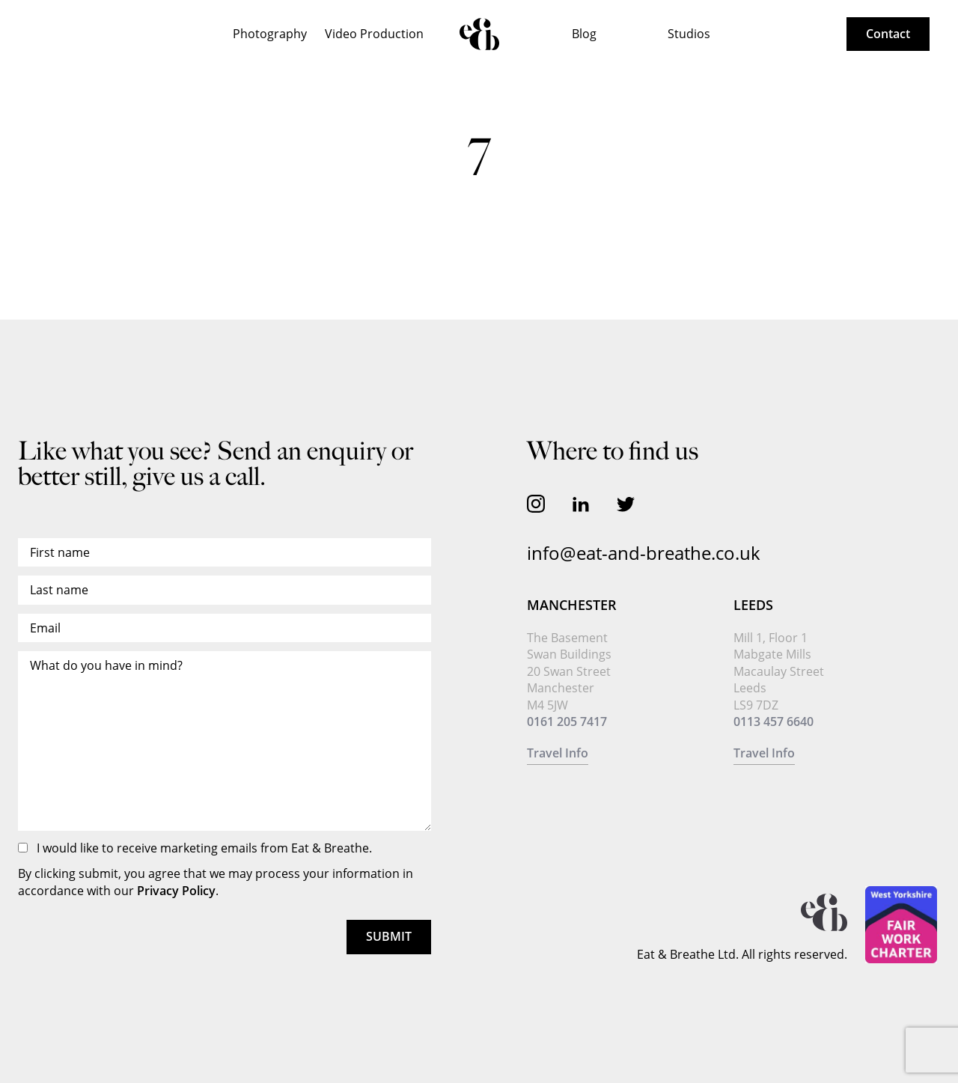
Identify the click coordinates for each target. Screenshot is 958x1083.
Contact (888, 33)
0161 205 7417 (567, 721)
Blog (584, 33)
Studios (689, 33)
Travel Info (557, 753)
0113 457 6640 (773, 721)
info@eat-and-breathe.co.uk (643, 552)
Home (479, 34)
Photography (270, 33)
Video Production (374, 33)
